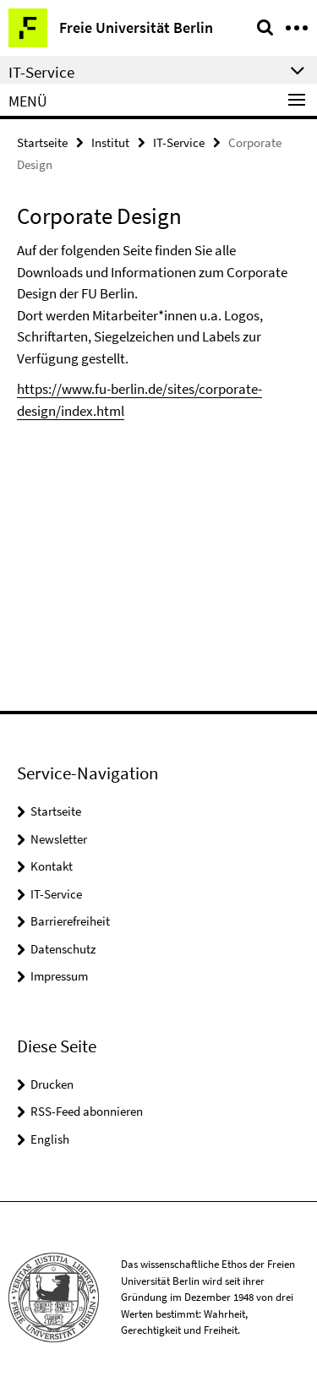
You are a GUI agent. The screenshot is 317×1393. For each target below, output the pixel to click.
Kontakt (51, 866)
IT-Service (179, 142)
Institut (110, 142)
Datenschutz (63, 949)
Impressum (59, 976)
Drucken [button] (52, 1084)
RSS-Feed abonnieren (86, 1111)
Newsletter (58, 839)
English (49, 1139)
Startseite (42, 142)
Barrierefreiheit (70, 921)
